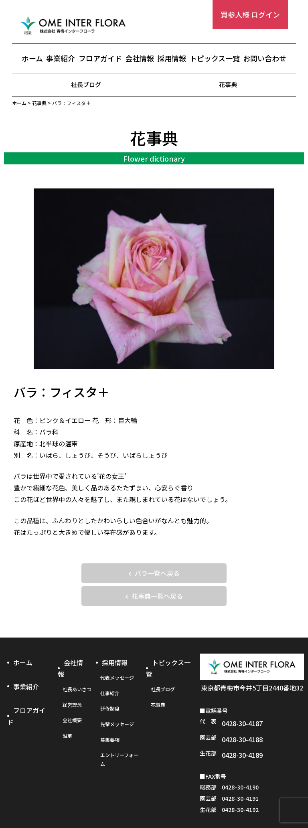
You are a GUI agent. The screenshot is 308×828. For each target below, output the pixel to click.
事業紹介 (60, 59)
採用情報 (171, 59)
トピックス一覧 (215, 59)
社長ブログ (86, 84)
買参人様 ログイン (250, 14)
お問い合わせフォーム (254, 803)
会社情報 (139, 59)
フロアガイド (100, 59)
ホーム (32, 59)
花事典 (228, 84)
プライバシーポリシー (154, 803)
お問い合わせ (264, 59)
